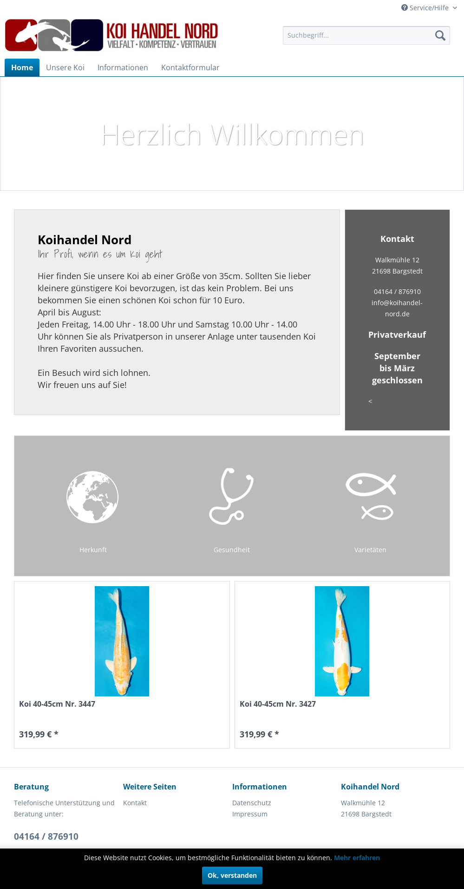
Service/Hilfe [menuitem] (426, 7)
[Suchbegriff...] (366, 35)
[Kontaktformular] (190, 67)
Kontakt (135, 802)
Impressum (250, 813)
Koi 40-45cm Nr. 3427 (278, 704)
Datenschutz (251, 802)
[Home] (22, 67)
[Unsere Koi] (65, 67)
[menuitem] (366, 35)
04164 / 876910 (46, 836)
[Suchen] (440, 35)
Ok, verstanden (232, 875)
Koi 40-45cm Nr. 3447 (57, 704)
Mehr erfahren (357, 857)
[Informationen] (123, 67)
